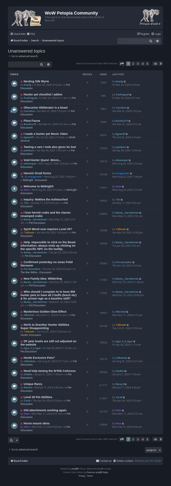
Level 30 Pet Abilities (38, 397)
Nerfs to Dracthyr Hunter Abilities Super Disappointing (45, 326)
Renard (28, 387)
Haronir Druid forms (37, 173)
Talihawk (29, 232)
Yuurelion (29, 111)
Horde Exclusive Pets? (39, 357)
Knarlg (27, 85)
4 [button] (142, 63)
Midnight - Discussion (35, 180)
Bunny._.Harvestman (35, 219)
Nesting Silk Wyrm (36, 81)
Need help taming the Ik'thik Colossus (50, 370)
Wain (26, 189)
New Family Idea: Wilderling (43, 278)
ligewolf (28, 137)
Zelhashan (30, 361)
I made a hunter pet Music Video (46, 133)
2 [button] (133, 63)
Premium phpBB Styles (97, 472)
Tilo (26, 203)
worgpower (35, 176)
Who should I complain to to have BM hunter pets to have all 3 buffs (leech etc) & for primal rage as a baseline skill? (49, 295)
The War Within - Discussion (36, 272)
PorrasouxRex (32, 269)
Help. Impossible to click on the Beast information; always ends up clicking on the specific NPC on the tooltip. (48, 246)
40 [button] (155, 63)
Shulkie (28, 374)
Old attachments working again (45, 410)
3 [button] (138, 63)
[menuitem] (31, 34)
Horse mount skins (37, 423)
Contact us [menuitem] (103, 461)
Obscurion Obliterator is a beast (46, 107)
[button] (122, 63)
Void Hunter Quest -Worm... (42, 160)
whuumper (30, 163)
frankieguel (30, 98)
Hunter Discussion (31, 335)
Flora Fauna (32, 120)
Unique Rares (33, 384)
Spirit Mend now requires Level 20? (48, 229)
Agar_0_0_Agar (32, 348)
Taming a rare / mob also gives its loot (50, 147)
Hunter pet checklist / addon (43, 94)
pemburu (29, 150)
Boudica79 (30, 124)
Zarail (27, 400)
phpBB (74, 468)
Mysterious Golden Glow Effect (45, 311)
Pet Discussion (37, 223)
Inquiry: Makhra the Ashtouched (46, 199)
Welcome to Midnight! (39, 186)
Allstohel (29, 315)
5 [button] (147, 63)
